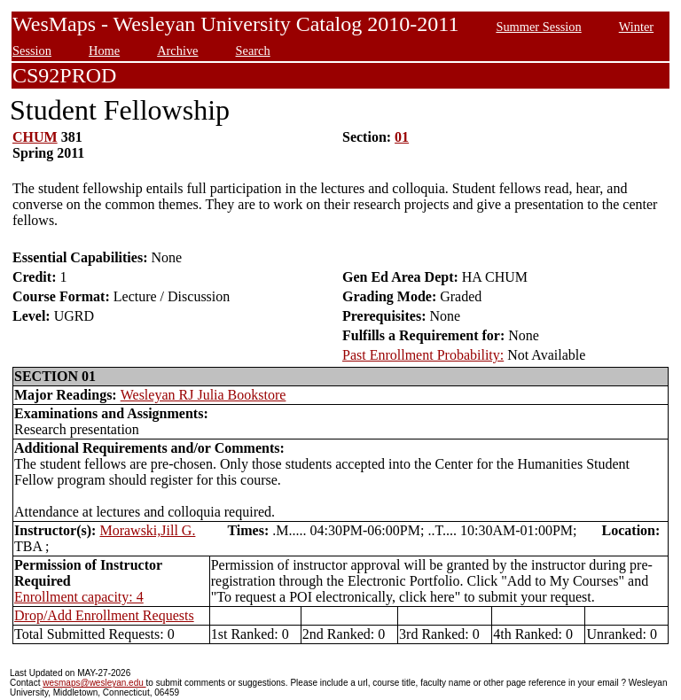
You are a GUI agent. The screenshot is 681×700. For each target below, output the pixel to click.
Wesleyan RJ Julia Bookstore (203, 394)
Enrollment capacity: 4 (79, 596)
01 (402, 136)
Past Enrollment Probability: (423, 354)
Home (104, 50)
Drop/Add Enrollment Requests (104, 615)
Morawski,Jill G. (147, 530)
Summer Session (538, 26)
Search (253, 50)
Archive (177, 50)
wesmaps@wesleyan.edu (94, 683)
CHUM (35, 136)
